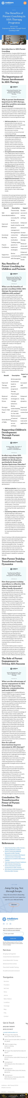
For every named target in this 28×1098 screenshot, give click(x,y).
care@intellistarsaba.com (10, 1032)
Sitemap (3, 1091)
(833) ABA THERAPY (9, 1026)
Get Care (14, 904)
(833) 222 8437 (8, 1029)
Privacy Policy (11, 1091)
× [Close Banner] (26, 1094)
